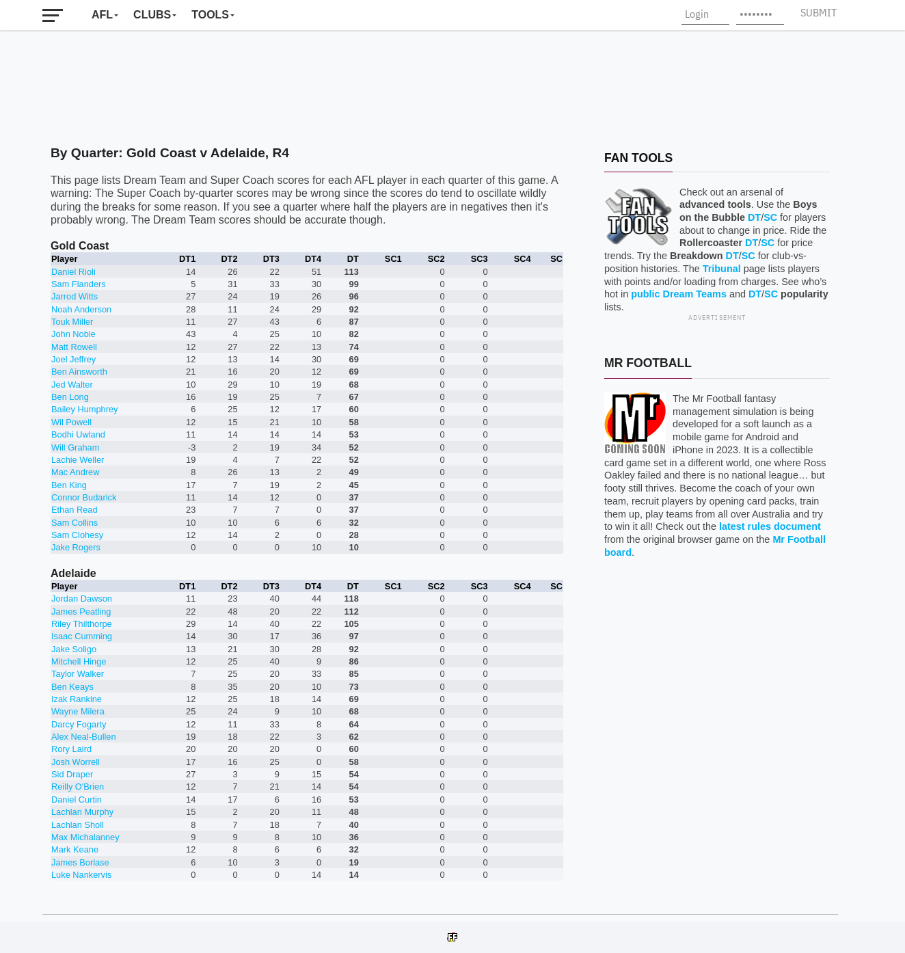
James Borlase (80, 862)
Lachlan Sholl (77, 825)
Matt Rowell (74, 347)
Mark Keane (74, 849)
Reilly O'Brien (77, 786)
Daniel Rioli (73, 272)
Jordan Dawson (81, 598)
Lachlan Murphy (82, 812)
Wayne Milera (78, 711)
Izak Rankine (76, 699)
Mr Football (648, 363)
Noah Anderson (81, 309)
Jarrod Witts (74, 296)
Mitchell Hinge (78, 661)
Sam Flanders (78, 284)
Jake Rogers (75, 547)
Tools (210, 15)
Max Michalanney (85, 837)
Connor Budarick (83, 497)
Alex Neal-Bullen (83, 736)
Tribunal (722, 268)
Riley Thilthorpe (81, 624)
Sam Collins (74, 523)
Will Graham (75, 447)
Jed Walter (72, 384)
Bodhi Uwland (78, 434)
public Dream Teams (679, 293)
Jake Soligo (73, 649)
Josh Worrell (75, 762)
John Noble (73, 334)
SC (770, 217)
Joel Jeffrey (73, 359)
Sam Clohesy (77, 535)
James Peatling (81, 611)
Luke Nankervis (81, 875)
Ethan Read (74, 510)
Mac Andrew (75, 472)
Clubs (152, 15)
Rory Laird (71, 749)
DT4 (313, 259)
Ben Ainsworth (79, 371)
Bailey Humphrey (84, 409)
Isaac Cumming (81, 636)
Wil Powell (71, 422)
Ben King (69, 485)
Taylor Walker (77, 674)
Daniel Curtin (76, 799)
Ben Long (70, 397)
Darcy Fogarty (78, 724)
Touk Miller (72, 322)
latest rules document (770, 526)
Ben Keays (72, 687)
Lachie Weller (77, 460)
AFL (102, 15)
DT (754, 217)
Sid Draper (72, 774)
